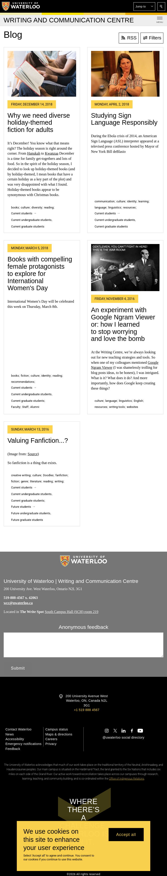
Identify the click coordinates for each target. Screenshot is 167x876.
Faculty (15, 407)
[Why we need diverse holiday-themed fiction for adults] (41, 74)
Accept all (126, 834)
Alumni (34, 407)
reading (48, 207)
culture (25, 207)
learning (143, 201)
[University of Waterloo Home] (21, 6)
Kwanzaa (51, 153)
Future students (21, 506)
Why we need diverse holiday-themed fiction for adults (38, 122)
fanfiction (62, 475)
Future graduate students (27, 520)
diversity (36, 207)
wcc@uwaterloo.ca (18, 603)
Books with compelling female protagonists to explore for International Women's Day (39, 274)
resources (129, 207)
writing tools (117, 407)
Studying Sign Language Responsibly (124, 119)
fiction (25, 375)
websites (132, 407)
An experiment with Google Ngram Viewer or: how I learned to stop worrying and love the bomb (123, 324)
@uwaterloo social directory (123, 737)
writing (59, 481)
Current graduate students (27, 226)
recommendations (22, 381)
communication (105, 201)
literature (35, 481)
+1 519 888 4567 (86, 710)
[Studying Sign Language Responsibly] (125, 74)
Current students (21, 213)
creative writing (21, 475)
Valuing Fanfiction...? (37, 440)
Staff (25, 407)
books (15, 207)
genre (24, 481)
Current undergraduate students (31, 220)
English (138, 400)
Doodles (48, 475)
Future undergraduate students (30, 513)
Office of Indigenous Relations (126, 778)
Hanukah (33, 153)
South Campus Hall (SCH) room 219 (71, 611)
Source (33, 454)
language (100, 207)
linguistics (114, 207)
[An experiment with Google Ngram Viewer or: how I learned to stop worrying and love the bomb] (125, 267)
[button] (144, 6)
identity (131, 201)
